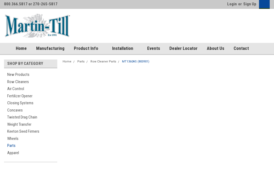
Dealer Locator (183, 48)
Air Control (15, 88)
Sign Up (249, 4)
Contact (241, 48)
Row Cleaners (18, 81)
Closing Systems (20, 103)
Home (21, 48)
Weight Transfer (19, 124)
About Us (215, 48)
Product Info (88, 48)
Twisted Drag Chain (22, 117)
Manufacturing (50, 48)
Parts (11, 145)
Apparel (13, 152)
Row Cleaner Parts (103, 61)
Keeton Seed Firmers (23, 131)
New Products (18, 74)
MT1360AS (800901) (135, 61)
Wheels (12, 138)
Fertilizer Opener (19, 96)
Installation (125, 48)
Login (232, 4)
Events (153, 48)
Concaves (15, 110)
